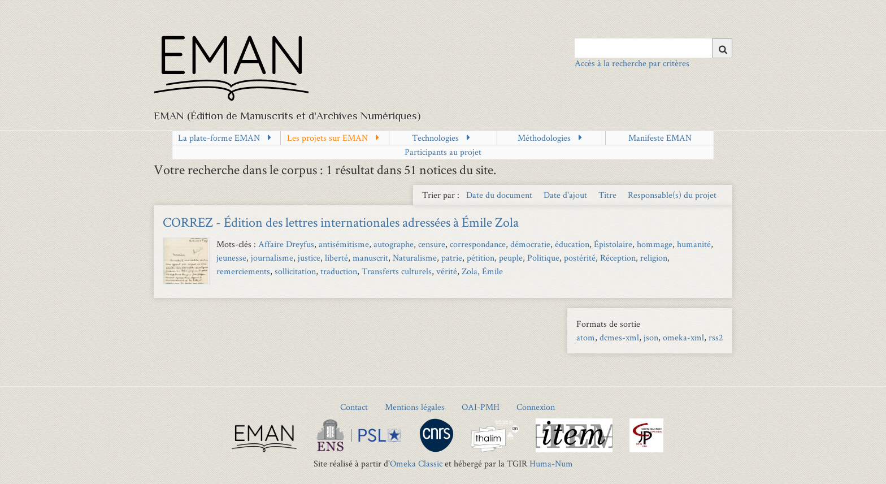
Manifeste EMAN (660, 138)
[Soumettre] (722, 48)
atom (585, 337)
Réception (618, 257)
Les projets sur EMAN (327, 138)
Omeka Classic (416, 463)
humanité (694, 244)
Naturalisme (415, 257)
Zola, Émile (482, 271)
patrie (451, 257)
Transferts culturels (397, 271)
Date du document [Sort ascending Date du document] (500, 195)
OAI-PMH (481, 407)
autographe (393, 244)
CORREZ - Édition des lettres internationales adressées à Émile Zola (341, 222)
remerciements (243, 271)
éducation (572, 244)
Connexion (535, 407)
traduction (338, 271)
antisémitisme (344, 244)
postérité (580, 257)
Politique (543, 257)
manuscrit (370, 257)
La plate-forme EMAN (219, 138)
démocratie (530, 244)
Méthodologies (544, 138)
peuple (511, 257)
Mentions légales (415, 407)
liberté (336, 257)
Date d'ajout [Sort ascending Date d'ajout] (566, 195)
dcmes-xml (619, 337)
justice (309, 257)
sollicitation (295, 271)
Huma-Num (551, 463)
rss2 (716, 337)
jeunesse (231, 257)
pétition (480, 257)
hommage (654, 244)
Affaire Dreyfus (286, 244)
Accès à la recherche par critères (632, 63)
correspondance (478, 244)
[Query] (653, 48)
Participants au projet (443, 152)
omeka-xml (683, 337)
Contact (354, 407)
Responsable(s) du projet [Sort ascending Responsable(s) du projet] (672, 195)
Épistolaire (613, 244)
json (651, 337)
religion (653, 257)
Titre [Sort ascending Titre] (608, 195)
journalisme (272, 257)
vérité (446, 271)
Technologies (435, 138)
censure (431, 244)
